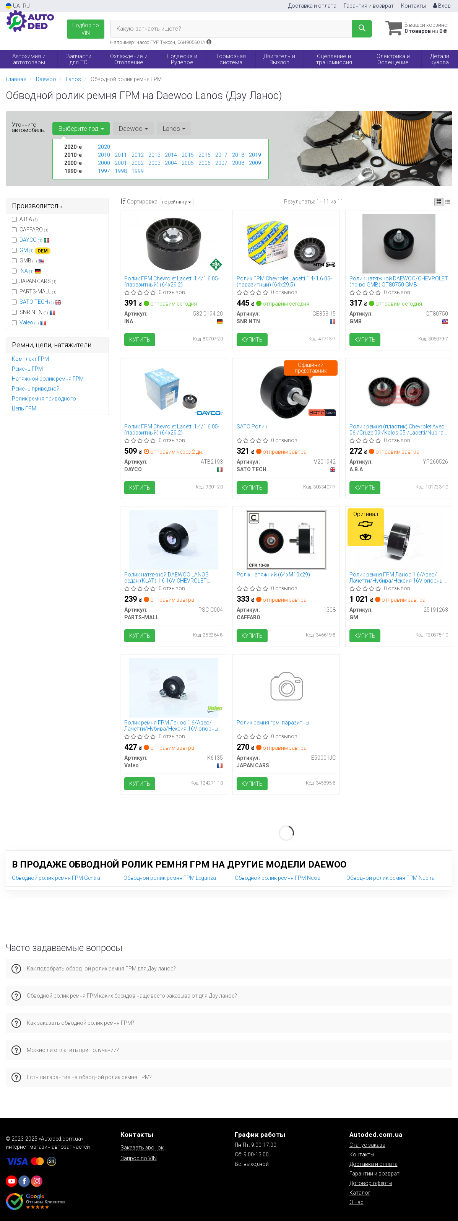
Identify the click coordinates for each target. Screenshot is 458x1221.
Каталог (359, 1193)
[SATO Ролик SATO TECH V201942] (286, 391)
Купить (139, 340)
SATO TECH (40, 302)
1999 (138, 171)
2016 (204, 155)
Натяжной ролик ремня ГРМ (48, 379)
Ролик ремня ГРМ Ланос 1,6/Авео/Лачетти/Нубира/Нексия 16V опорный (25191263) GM (398, 577)
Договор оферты (370, 1183)
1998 (121, 171)
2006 (204, 163)
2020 (104, 147)
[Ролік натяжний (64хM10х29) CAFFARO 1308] (286, 539)
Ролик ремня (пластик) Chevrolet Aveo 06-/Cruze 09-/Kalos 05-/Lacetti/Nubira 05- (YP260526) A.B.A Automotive (397, 429)
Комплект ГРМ (30, 359)
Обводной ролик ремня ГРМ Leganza (169, 878)
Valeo (32, 322)
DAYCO (34, 240)
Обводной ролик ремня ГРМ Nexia (277, 878)
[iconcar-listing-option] (447, 202)
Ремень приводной (36, 389)
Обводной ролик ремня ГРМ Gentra (56, 878)
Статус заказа (367, 1145)
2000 (104, 163)
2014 (171, 155)
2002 (138, 163)
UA (13, 6)
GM (34, 250)
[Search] (362, 28)
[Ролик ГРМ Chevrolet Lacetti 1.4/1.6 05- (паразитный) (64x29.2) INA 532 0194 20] (173, 243)
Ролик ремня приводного (44, 399)
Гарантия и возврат (369, 6)
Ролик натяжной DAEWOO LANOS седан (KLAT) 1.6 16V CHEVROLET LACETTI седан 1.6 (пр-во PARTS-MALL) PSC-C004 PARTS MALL (172, 577)
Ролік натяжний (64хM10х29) (273, 574)
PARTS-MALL (34, 291)
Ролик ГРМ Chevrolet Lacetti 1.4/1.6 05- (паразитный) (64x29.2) (171, 281)
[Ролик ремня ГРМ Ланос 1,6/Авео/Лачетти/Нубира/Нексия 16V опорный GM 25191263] (398, 539)
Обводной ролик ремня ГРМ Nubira (390, 878)
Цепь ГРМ (24, 408)
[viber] (24, 1181)
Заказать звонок (142, 1147)
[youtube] (11, 1181)
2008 (238, 163)
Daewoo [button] (133, 128)
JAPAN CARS (34, 281)
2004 (171, 163)
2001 (121, 163)
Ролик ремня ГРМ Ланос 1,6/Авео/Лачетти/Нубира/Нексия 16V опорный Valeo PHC (172, 725)
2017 (221, 155)
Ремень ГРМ (27, 369)
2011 (121, 155)
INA (30, 271)
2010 (104, 155)
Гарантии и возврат (374, 1174)
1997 (104, 171)
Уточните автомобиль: (28, 127)
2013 (154, 155)
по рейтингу (176, 202)
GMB (28, 260)
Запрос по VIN (138, 1158)
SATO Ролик (252, 426)
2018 (238, 155)
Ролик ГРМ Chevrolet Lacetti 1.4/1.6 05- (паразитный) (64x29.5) (284, 281)
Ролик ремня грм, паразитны (273, 723)
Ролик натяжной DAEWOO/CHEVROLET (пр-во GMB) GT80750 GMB (398, 281)
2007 (221, 163)
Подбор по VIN (85, 29)
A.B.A (25, 219)
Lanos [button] (173, 128)
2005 (188, 163)
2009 (255, 163)
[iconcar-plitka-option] (438, 202)
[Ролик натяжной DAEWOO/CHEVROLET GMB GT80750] (398, 243)
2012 (138, 155)
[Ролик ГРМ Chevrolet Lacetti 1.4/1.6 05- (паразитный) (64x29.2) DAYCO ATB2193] (173, 391)
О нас (356, 1202)
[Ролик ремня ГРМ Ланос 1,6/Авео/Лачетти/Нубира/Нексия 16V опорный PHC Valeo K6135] (173, 687)
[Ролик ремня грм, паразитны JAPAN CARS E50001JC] (286, 687)
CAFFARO (30, 229)
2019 (255, 155)
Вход (441, 6)
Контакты (413, 6)
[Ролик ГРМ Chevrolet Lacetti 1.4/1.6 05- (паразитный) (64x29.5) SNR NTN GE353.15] (286, 242)
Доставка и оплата (312, 6)
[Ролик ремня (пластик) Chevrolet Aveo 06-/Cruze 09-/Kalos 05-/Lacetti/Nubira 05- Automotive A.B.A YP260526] (399, 391)
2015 (188, 155)
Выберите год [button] (81, 128)
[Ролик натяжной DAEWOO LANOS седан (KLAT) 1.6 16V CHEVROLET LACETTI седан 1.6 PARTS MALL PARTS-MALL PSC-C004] (173, 539)
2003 (154, 163)
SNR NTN (33, 312)
